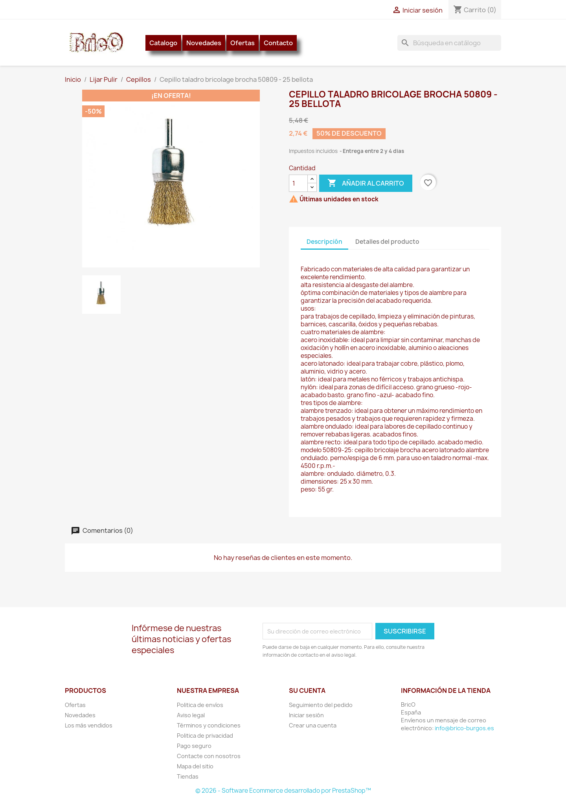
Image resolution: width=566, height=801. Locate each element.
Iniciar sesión (306, 715)
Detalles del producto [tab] (387, 242)
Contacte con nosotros (209, 756)
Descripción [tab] (324, 242)
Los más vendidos (88, 725)
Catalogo (163, 43)
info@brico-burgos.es (464, 728)
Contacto (278, 43)
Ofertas (242, 43)
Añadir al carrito (365, 183)
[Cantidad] (298, 183)
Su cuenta (307, 690)
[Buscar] (449, 43)
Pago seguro (194, 745)
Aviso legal (191, 715)
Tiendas (187, 776)
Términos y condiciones (209, 725)
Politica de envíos (200, 705)
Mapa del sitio (195, 766)
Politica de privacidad (205, 735)
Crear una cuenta (312, 725)
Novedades (203, 43)
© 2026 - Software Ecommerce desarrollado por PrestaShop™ (283, 790)
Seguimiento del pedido (321, 705)
